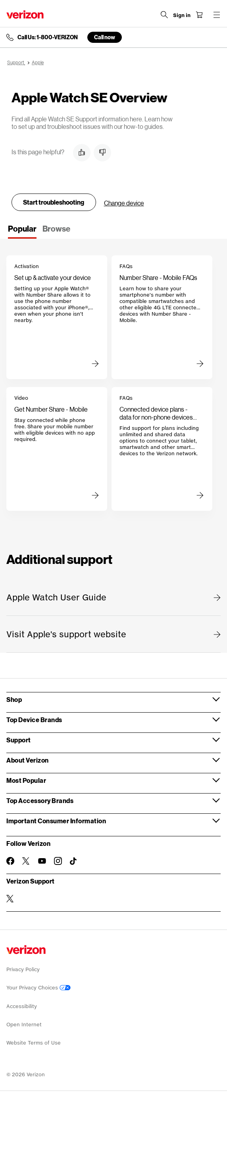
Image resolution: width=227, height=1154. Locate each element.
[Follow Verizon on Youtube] (42, 861)
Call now (104, 37)
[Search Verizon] (164, 14)
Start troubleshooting (53, 202)
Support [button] (18, 740)
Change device (124, 203)
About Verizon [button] (27, 760)
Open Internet (24, 1024)
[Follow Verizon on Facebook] (10, 861)
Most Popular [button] (26, 780)
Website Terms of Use (33, 1043)
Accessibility (21, 1006)
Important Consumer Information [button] (56, 820)
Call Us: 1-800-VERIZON (47, 37)
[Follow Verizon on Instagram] (58, 861)
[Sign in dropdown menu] (181, 15)
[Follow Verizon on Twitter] (26, 861)
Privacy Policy (23, 969)
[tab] (22, 231)
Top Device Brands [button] (34, 719)
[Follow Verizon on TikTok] (74, 861)
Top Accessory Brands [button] (39, 800)
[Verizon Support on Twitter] (10, 899)
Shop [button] (14, 699)
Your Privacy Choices (38, 988)
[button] (81, 152)
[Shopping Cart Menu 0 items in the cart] (199, 14)
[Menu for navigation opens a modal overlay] (216, 14)
